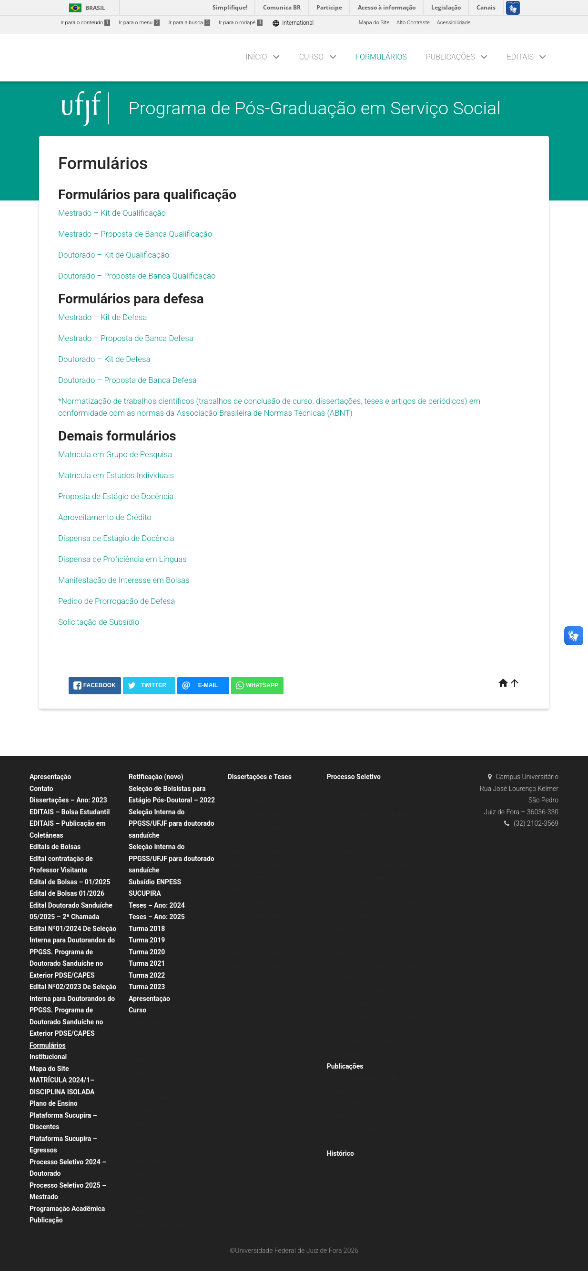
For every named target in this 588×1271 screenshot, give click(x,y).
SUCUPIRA (145, 893)
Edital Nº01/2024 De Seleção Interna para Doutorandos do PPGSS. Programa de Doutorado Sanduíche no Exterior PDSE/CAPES (73, 952)
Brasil (85, 8)
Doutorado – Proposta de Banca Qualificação (136, 275)
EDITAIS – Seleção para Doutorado (373, 865)
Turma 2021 (147, 963)
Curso (311, 56)
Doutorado (145, 1073)
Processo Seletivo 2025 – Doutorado (375, 1016)
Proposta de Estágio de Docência (115, 496)
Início (256, 56)
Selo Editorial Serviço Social (364, 1078)
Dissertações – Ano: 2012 (263, 928)
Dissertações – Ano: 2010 (263, 953)
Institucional (48, 1057)
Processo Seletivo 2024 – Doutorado (375, 966)
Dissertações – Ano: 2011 (263, 941)
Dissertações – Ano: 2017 (263, 865)
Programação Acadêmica (67, 1208)
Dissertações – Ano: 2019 (263, 840)
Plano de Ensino (54, 1103)
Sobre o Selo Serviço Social (364, 1091)
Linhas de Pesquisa (156, 1035)
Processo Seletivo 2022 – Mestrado (374, 991)
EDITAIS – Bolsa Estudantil (70, 812)
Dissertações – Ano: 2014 (263, 903)
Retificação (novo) (156, 777)
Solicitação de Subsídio (99, 622)
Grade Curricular (152, 1023)
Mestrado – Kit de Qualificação (112, 213)
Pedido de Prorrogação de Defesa (116, 601)
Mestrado (144, 1060)
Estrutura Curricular (156, 1048)
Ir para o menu (139, 23)
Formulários (381, 56)
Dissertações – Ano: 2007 (263, 991)
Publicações (450, 56)
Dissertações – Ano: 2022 (263, 802)
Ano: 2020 (245, 1004)
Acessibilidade (453, 23)
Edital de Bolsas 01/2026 (67, 893)
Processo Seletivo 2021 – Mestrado (374, 827)
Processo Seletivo (354, 777)
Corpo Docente (151, 1098)
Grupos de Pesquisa (157, 1199)
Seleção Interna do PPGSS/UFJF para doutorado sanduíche (171, 823)
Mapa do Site (374, 23)
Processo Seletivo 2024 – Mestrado (374, 1004)
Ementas (143, 1085)
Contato (41, 788)
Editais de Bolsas (55, 847)
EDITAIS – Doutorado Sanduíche (370, 789)
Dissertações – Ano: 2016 (263, 877)
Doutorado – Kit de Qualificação (113, 255)
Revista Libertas (351, 1142)
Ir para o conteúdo (85, 23)
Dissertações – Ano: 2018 (263, 852)
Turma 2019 (147, 940)
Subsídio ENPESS (155, 882)
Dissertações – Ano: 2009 (263, 966)
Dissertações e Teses (260, 777)
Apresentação (50, 777)
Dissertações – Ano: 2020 (263, 827)
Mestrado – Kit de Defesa (102, 317)
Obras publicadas (352, 1104)
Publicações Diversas (357, 1129)
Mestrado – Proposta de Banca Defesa (125, 338)
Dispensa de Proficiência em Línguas (122, 559)
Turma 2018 (147, 928)
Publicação (46, 1220)
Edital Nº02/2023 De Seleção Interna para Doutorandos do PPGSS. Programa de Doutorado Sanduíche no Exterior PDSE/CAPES (73, 1010)
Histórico (340, 1153)
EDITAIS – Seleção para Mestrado (371, 814)
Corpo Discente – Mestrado (166, 1136)
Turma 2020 (147, 952)
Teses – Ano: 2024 (157, 905)
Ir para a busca (189, 23)
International (293, 23)
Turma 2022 (147, 975)
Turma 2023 (147, 987)
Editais (520, 56)
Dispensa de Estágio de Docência (116, 538)
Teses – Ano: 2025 (157, 917)
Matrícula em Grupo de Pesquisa (115, 454)
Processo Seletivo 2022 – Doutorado (375, 903)
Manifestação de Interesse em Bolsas (123, 580)
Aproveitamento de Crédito (105, 517)
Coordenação (149, 1124)
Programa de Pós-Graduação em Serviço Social (315, 108)
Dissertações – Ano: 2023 (68, 800)
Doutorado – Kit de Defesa (104, 359)
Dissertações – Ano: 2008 (263, 978)
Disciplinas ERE (151, 1111)
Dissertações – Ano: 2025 (263, 789)
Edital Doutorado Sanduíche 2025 (371, 802)
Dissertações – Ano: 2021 (263, 814)
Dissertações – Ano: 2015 (263, 890)
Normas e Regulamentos (162, 1224)
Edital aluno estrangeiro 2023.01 (370, 978)
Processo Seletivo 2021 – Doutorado (375, 1029)
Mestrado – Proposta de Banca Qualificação (135, 234)
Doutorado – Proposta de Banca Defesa (127, 380)
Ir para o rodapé (241, 23)
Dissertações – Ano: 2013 (263, 915)
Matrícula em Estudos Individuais (116, 475)
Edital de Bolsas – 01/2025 (70, 882)
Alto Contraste (413, 23)
